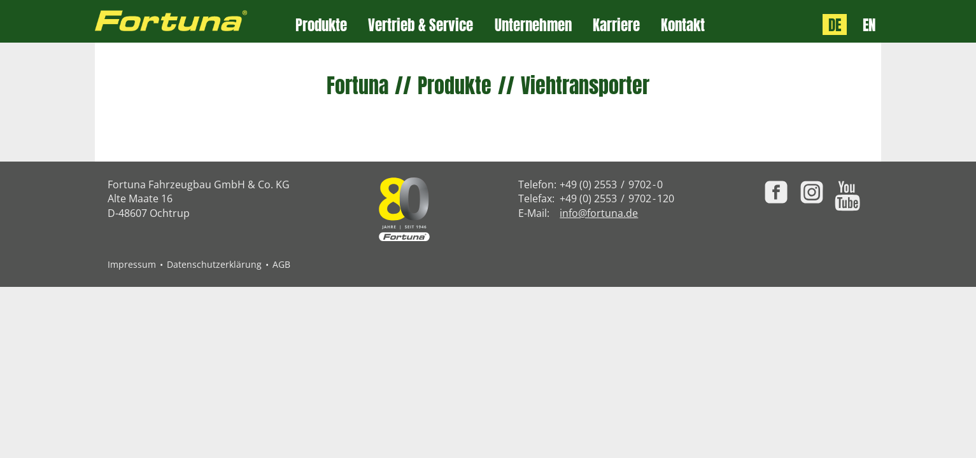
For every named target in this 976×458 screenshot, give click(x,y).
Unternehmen (533, 25)
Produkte (321, 25)
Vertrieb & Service (420, 25)
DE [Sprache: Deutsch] (834, 24)
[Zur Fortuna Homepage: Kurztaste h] (195, 21)
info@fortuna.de (599, 213)
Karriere (616, 25)
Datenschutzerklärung (214, 264)
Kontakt (683, 25)
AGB (281, 264)
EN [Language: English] (869, 24)
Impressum (132, 264)
